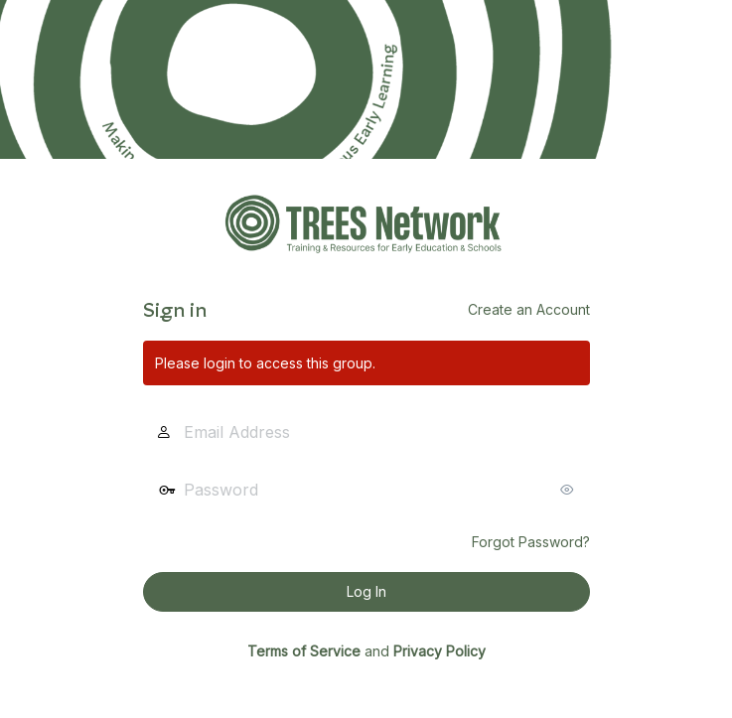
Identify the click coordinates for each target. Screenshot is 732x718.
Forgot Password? (531, 541)
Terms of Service (304, 651)
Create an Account (529, 309)
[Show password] (570, 489)
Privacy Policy (439, 651)
